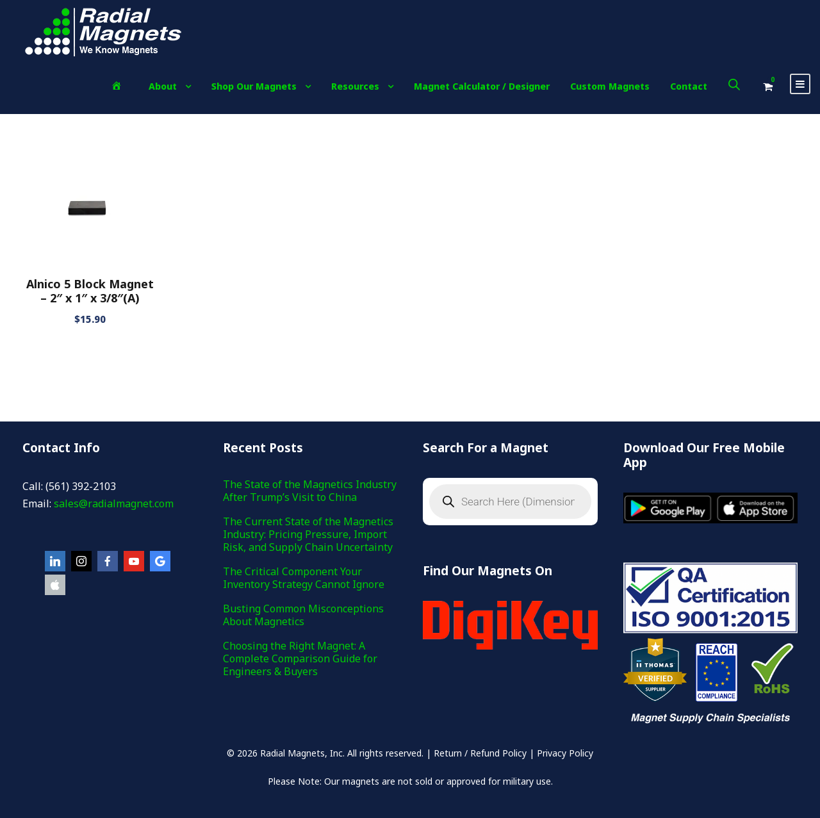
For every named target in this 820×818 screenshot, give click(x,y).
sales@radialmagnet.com (114, 503)
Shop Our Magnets (254, 86)
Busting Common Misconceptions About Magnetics (303, 614)
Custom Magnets (610, 86)
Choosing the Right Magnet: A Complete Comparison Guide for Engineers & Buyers (300, 658)
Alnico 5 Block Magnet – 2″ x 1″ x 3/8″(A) (90, 291)
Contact (688, 86)
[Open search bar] (734, 84)
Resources (355, 86)
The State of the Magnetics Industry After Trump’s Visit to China (310, 490)
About (163, 86)
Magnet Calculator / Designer (482, 86)
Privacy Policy (565, 753)
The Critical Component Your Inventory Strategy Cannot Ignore (303, 577)
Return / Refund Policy (480, 753)
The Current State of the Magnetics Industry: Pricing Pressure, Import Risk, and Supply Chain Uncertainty (308, 534)
